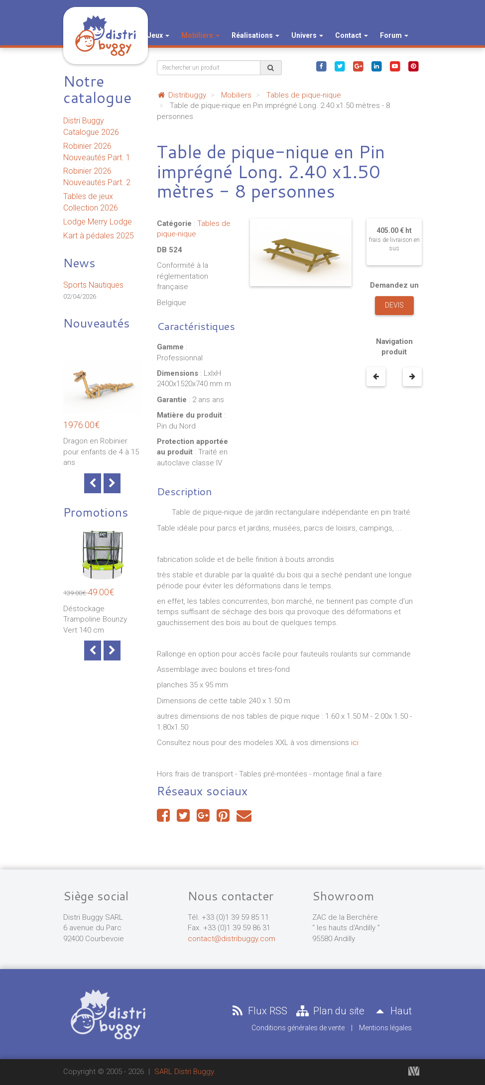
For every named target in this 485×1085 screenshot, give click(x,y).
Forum (394, 35)
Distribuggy (181, 95)
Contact (351, 35)
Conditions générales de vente (298, 1028)
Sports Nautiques (93, 285)
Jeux (158, 35)
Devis (394, 305)
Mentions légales (385, 1028)
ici (356, 742)
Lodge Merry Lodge (97, 221)
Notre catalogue (97, 89)
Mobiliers (200, 35)
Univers (307, 35)
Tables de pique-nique (303, 95)
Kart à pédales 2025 (98, 235)
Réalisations (255, 35)
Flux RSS (258, 1011)
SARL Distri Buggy (184, 1071)
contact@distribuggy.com (231, 938)
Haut (392, 1011)
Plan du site (329, 1011)
